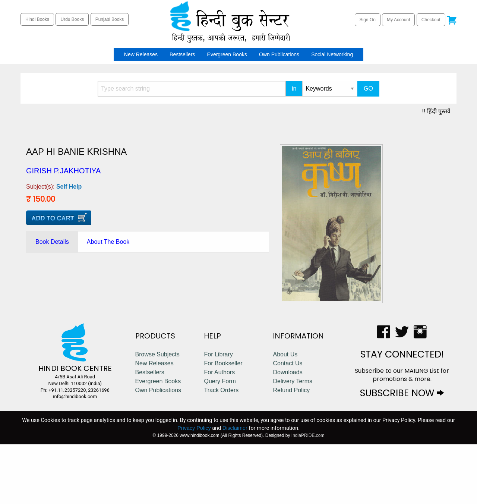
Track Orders (221, 450)
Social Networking (332, 54)
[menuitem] (116, 54)
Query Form (220, 441)
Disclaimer (234, 488)
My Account (398, 19)
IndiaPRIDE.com (308, 495)
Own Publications (279, 54)
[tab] (52, 241)
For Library (218, 414)
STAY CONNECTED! (402, 413)
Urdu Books (72, 19)
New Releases (141, 54)
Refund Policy (291, 450)
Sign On (368, 19)
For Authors (219, 432)
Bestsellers (182, 54)
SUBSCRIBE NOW (402, 452)
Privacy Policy (194, 488)
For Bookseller (223, 423)
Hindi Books (37, 19)
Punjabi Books (109, 19)
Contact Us (287, 423)
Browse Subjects (157, 414)
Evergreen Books (227, 54)
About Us (285, 414)
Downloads (287, 432)
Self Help (69, 186)
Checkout (430, 19)
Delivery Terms (292, 441)
